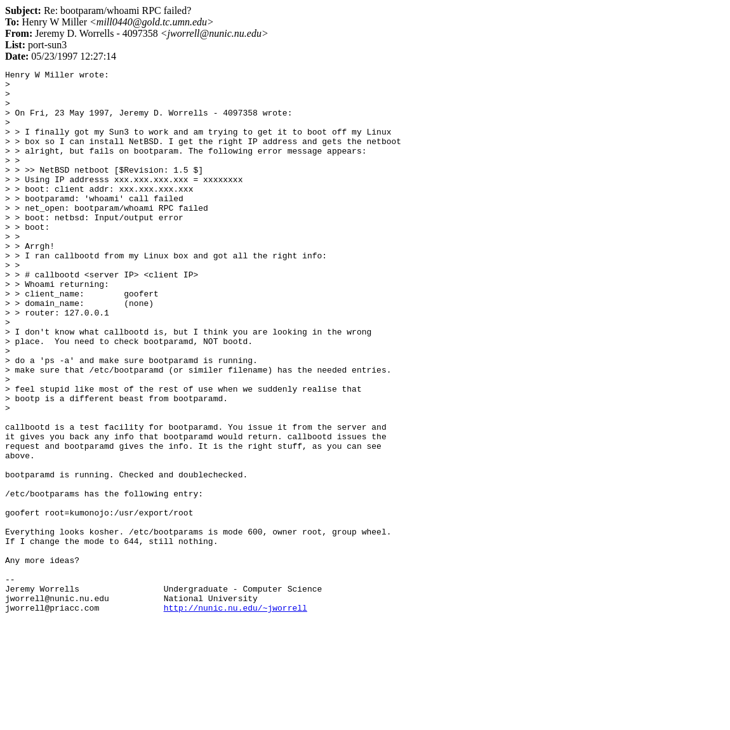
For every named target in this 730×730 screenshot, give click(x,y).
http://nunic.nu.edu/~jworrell (235, 716)
